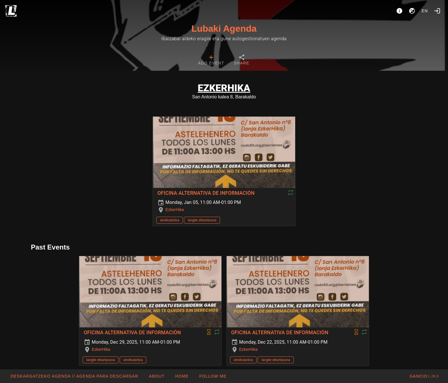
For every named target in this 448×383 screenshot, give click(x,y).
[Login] (437, 11)
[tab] (211, 60)
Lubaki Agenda (224, 28)
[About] (399, 11)
